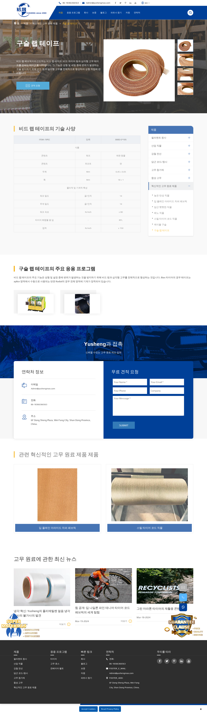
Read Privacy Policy (110, 709)
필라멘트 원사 (20, 659)
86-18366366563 (69, 3)
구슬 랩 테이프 (69, 23)
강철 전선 (18, 668)
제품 (61, 12)
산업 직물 (18, 663)
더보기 (64, 624)
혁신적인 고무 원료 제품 (45, 23)
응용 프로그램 (73, 12)
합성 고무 (18, 682)
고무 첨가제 (19, 678)
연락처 (137, 12)
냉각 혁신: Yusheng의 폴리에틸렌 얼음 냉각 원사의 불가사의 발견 (42, 613)
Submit (123, 425)
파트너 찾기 (116, 12)
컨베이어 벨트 (57, 668)
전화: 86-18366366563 (116, 661)
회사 (86, 12)
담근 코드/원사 (21, 673)
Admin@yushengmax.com (96, 3)
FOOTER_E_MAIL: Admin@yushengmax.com (119, 671)
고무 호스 (54, 663)
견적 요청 (33, 86)
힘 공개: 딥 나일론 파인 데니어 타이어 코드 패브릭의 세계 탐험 (102, 610)
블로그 (103, 12)
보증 (94, 12)
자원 (128, 12)
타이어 (53, 659)
